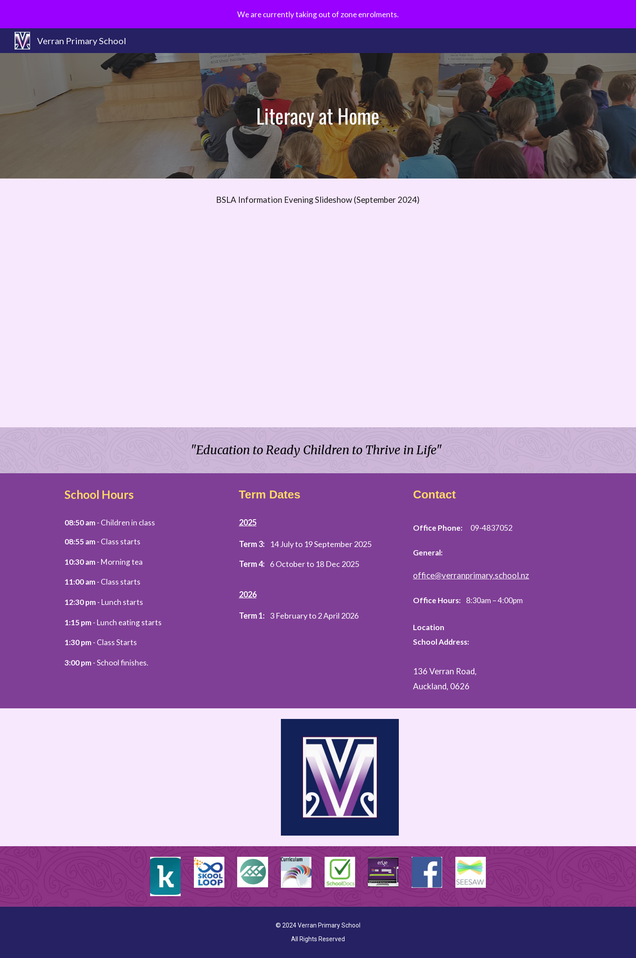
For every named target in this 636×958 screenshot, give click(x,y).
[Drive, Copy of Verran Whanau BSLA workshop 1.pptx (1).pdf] (318, 324)
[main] (318, 116)
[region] (318, 14)
